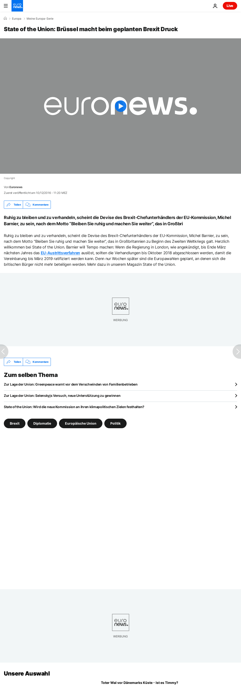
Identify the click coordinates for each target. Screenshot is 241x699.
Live (230, 6)
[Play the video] (120, 106)
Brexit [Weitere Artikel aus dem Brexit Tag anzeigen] (14, 423)
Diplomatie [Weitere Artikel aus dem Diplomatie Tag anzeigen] (42, 423)
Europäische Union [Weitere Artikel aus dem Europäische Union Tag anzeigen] (80, 423)
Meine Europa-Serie (40, 18)
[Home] (5, 18)
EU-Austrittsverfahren (60, 252)
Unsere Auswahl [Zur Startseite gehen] (27, 673)
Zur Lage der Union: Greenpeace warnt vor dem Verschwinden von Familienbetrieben (71, 384)
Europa (16, 18)
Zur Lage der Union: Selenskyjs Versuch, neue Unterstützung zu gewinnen (62, 395)
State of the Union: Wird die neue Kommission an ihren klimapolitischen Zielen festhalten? (74, 407)
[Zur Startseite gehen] (17, 6)
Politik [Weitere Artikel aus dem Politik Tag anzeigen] (115, 423)
